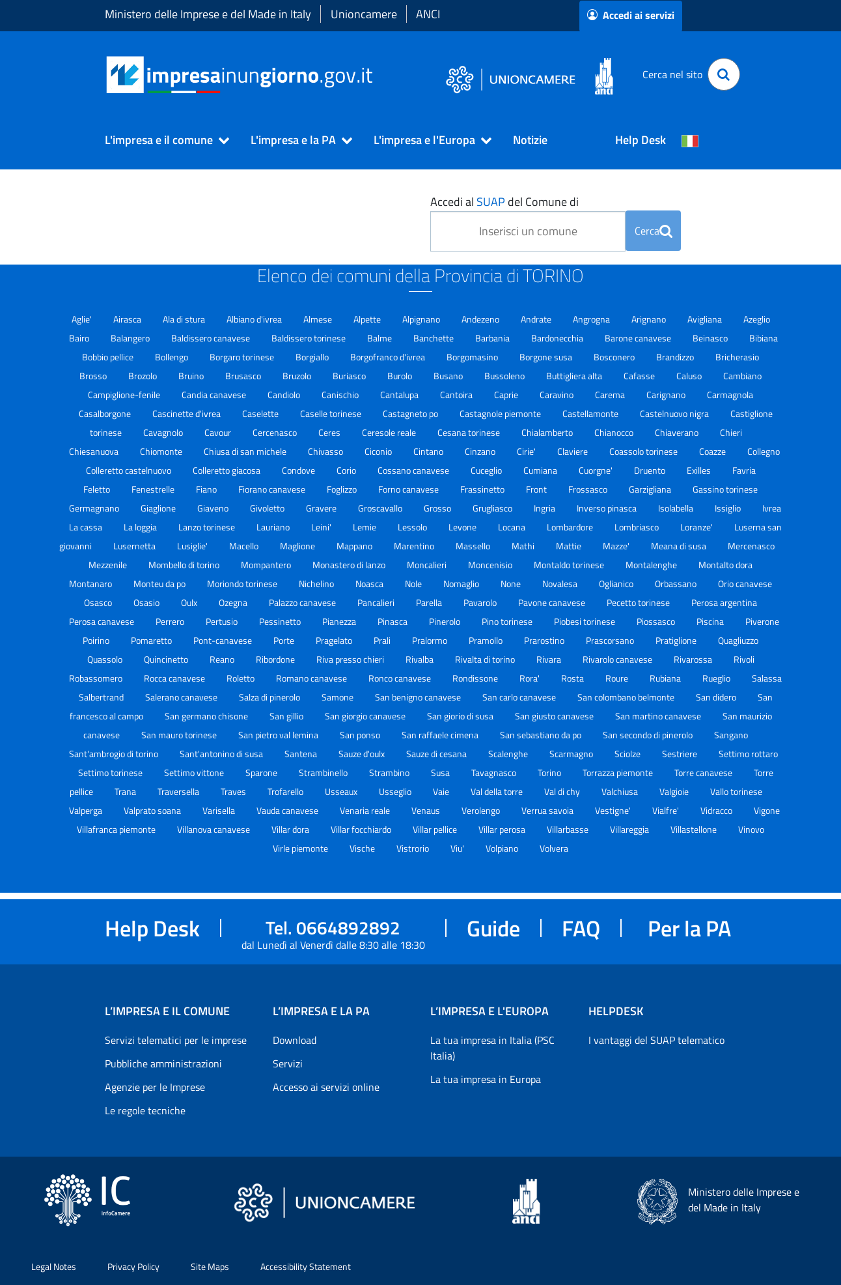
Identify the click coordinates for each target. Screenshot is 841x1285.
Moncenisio (491, 564)
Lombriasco (637, 527)
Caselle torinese (331, 413)
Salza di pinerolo (270, 697)
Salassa (767, 678)
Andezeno (481, 319)
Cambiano (742, 376)
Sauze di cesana (437, 753)
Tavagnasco (494, 772)
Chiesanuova (94, 451)
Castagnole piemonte (501, 413)
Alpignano (422, 319)
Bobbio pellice (108, 357)
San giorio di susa (461, 716)
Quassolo (105, 659)
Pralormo (430, 640)
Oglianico (617, 583)
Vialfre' (666, 810)
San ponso (361, 735)
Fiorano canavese (272, 489)
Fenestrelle (153, 489)
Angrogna (592, 319)
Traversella (179, 791)
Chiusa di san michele (246, 451)
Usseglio (396, 791)
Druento (650, 470)
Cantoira (457, 394)
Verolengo (482, 810)
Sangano (731, 735)
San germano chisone (207, 716)
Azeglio (756, 319)
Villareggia (630, 829)
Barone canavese (639, 338)
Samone (338, 697)
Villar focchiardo (362, 829)
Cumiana (541, 470)
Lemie (365, 527)
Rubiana (666, 678)
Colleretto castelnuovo (129, 470)
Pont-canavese (223, 640)
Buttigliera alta (575, 376)
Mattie (569, 546)
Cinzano (481, 451)
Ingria (545, 508)
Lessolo (413, 527)
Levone (463, 527)
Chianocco (614, 432)
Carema (611, 394)
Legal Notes (53, 1266)
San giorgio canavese (366, 716)
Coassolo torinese (644, 451)
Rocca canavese (175, 678)
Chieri (731, 432)
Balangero (131, 338)
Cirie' (527, 451)
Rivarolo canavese (618, 659)
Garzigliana (651, 489)
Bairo (80, 338)
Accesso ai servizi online (326, 1087)
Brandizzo (676, 357)
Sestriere (680, 753)
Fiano (207, 489)
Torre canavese (704, 772)
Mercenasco (751, 546)
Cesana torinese (469, 432)
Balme (380, 338)
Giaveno (213, 508)
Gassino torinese (725, 489)
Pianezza (340, 621)
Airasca (128, 319)
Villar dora (291, 829)
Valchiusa (620, 791)
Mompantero (267, 564)
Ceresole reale (390, 432)
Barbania (493, 338)
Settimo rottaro (748, 753)
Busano (449, 376)
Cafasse (640, 376)
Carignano (666, 394)
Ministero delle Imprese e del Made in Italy (208, 14)
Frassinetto (483, 489)
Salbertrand (102, 697)
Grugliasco (493, 508)
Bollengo (172, 357)
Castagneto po (411, 413)
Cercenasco (276, 432)
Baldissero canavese (211, 338)
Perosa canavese (102, 621)
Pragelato (335, 640)
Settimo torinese (111, 772)
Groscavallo (381, 508)
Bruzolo (298, 376)
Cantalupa (400, 394)
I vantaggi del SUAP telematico (656, 1040)
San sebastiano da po (541, 735)
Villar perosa (502, 829)
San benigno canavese (419, 697)
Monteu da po (160, 583)
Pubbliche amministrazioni (163, 1063)
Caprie (507, 394)
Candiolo (285, 394)
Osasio (147, 602)
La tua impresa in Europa (485, 1079)
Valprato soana (153, 810)
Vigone (767, 810)
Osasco (99, 602)
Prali (383, 640)
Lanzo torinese (207, 527)
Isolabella (676, 508)
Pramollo (486, 640)
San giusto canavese (555, 716)
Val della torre (498, 791)
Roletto (241, 678)
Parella (430, 602)
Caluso (690, 376)
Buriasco (350, 376)
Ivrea (771, 508)
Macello (244, 546)
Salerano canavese (182, 697)
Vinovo (751, 829)
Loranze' (697, 527)
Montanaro (91, 583)
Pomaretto (152, 640)
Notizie (530, 140)
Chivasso (326, 451)
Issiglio (729, 508)
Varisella (219, 810)
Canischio (341, 394)
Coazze (713, 451)
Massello (474, 546)
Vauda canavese (288, 810)
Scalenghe (509, 753)
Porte (284, 640)
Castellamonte (591, 413)
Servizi (288, 1063)
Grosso (438, 508)
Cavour (218, 432)
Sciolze (628, 753)
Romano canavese (312, 678)
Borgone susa (546, 357)
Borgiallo (313, 357)
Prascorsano (611, 640)
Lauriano (274, 527)
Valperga (86, 810)
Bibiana (763, 338)
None (512, 583)
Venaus (426, 810)
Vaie (442, 791)
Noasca (370, 583)
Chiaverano (677, 432)
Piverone (762, 621)
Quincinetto (167, 659)
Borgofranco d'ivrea (388, 357)
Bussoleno (505, 376)
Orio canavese (745, 583)
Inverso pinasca (608, 508)
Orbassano (676, 583)
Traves (234, 791)
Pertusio (223, 621)
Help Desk (640, 140)
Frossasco (588, 489)
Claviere (573, 451)
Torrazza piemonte (619, 772)
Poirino (97, 640)
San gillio (287, 716)
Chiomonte (162, 451)
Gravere (322, 508)
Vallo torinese (736, 791)
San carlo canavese (520, 697)
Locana (512, 527)
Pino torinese (508, 621)
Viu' (458, 848)
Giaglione (159, 508)
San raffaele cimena (441, 735)
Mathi (524, 546)
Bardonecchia (558, 338)
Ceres (330, 432)
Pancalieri (376, 602)
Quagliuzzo (738, 640)
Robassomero (96, 678)
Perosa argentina (724, 602)
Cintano (429, 451)
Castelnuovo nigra (675, 413)
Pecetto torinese (639, 602)
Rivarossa (694, 659)
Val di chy (563, 791)
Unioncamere (364, 14)
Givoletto (268, 508)
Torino (550, 772)
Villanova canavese (214, 829)
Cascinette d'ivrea (187, 413)
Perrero (171, 621)
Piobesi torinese (585, 621)
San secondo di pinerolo (649, 735)
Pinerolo (445, 621)
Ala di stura (185, 319)
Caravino (557, 394)
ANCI (428, 14)
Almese (318, 319)
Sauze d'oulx (362, 753)
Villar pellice (436, 829)
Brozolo (143, 376)
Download (294, 1040)
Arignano (649, 319)
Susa (441, 772)
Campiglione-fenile (125, 394)
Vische (363, 848)
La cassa (86, 527)
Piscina (711, 621)
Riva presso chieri (351, 659)
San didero (717, 697)
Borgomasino (473, 357)
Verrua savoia (548, 810)
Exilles (700, 470)
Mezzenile (109, 564)
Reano (223, 659)
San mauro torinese (180, 735)
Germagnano (95, 508)
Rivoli (744, 659)
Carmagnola (730, 394)
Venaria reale (366, 810)
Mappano (355, 546)
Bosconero (615, 357)
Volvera (554, 848)
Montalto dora (725, 564)
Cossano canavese (414, 470)
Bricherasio (737, 357)
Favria (744, 470)
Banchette (434, 338)
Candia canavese (215, 394)
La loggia (141, 527)
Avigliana (705, 319)
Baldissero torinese (309, 338)
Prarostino (545, 640)
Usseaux (342, 791)
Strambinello (324, 772)
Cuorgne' (596, 470)
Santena (301, 753)
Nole (414, 583)
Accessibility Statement (305, 1266)
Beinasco (711, 338)
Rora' (530, 678)
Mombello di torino (184, 564)
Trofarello (286, 791)
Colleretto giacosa (227, 470)
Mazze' (617, 546)
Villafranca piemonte (117, 829)
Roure (617, 678)
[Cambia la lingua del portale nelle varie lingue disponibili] (690, 140)
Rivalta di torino (486, 659)
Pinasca (393, 621)
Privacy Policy (133, 1266)
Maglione (298, 546)
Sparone (262, 772)
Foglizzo (343, 489)
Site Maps (210, 1266)
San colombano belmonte (626, 697)
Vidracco (717, 810)
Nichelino (317, 583)
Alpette (368, 319)
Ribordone (276, 659)
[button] (161, 140)
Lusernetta (135, 546)
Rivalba (420, 659)
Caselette (261, 413)
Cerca (653, 230)
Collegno (763, 451)
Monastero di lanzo (349, 564)
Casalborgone (106, 413)
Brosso (94, 376)
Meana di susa (679, 546)
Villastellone (694, 829)
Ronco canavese (400, 678)
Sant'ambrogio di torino (114, 753)
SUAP (490, 201)
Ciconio (379, 451)
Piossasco (657, 621)
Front (537, 489)
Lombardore (571, 527)
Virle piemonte (301, 848)
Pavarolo (481, 602)
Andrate (537, 319)
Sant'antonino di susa (222, 753)
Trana (126, 791)
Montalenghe (652, 564)
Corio (347, 470)
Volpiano (503, 848)
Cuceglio (487, 470)
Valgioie (675, 791)
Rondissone (476, 678)
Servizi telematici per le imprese (176, 1040)
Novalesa (560, 583)
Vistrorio (413, 848)
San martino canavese (659, 716)
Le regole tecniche (145, 1110)
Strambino (390, 772)
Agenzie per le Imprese (155, 1087)
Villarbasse (568, 829)
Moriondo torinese (243, 583)
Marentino (415, 546)
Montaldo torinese (570, 564)
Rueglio (717, 678)
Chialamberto (548, 432)
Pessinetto (281, 621)
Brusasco (244, 376)
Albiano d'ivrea (255, 319)
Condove (299, 470)
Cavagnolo (164, 432)
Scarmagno (572, 753)
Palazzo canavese (303, 602)
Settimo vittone (195, 772)
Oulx (190, 602)
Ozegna (234, 602)
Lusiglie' (193, 546)
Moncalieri (427, 564)
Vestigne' (614, 810)
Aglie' (83, 319)
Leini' (322, 527)
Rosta (573, 678)
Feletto (97, 489)
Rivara (549, 659)
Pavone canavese (552, 602)
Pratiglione (676, 640)
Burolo (400, 376)
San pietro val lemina (279, 735)
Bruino (192, 376)
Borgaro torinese (243, 357)
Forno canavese (409, 489)
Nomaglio (462, 583)
